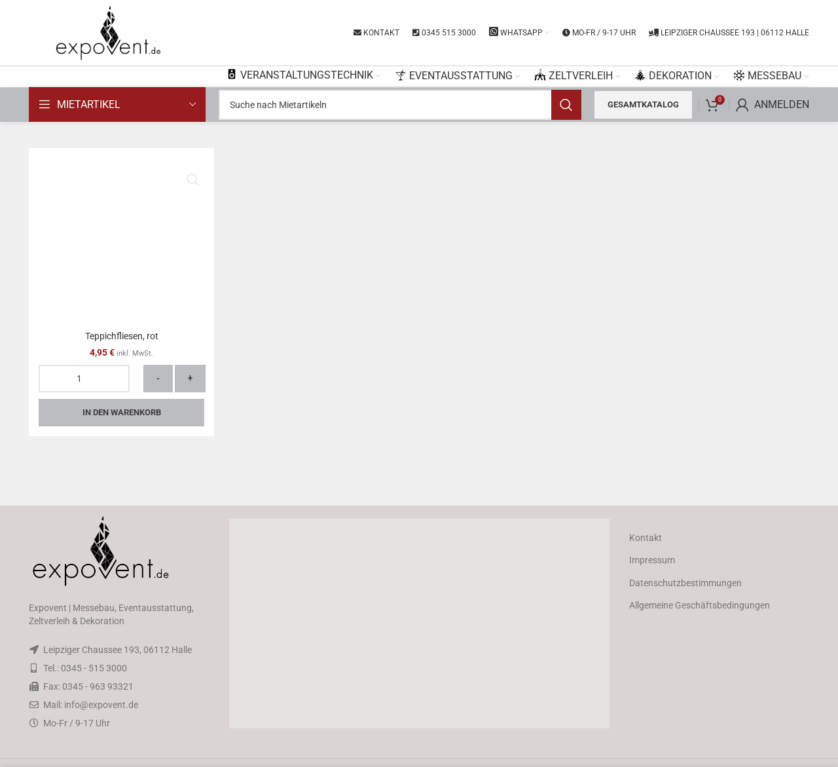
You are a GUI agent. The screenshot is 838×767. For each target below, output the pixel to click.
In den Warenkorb (121, 412)
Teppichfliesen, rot (121, 336)
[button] (419, 624)
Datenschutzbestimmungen (685, 583)
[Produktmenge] (84, 378)
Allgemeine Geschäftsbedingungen (699, 605)
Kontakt (645, 538)
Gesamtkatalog (643, 104)
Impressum (652, 560)
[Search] (400, 105)
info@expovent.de (101, 705)
